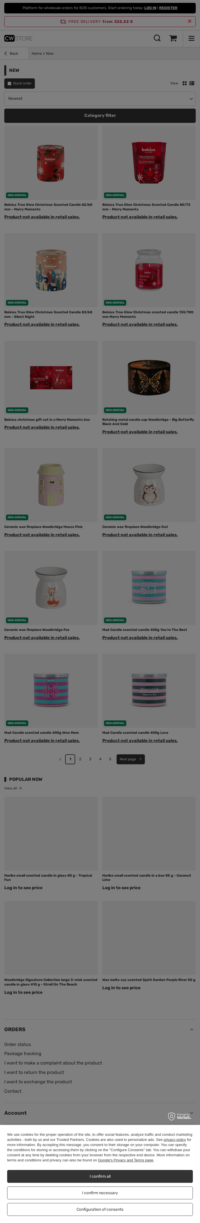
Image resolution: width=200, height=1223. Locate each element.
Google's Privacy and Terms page (125, 1160)
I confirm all (100, 1176)
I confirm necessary (100, 1193)
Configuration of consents (100, 1209)
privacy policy (175, 1139)
